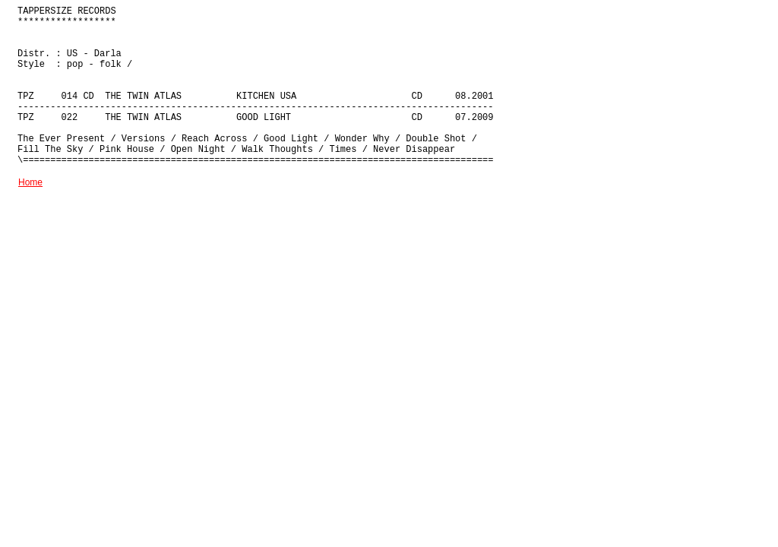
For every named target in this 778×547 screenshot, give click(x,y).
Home (30, 182)
